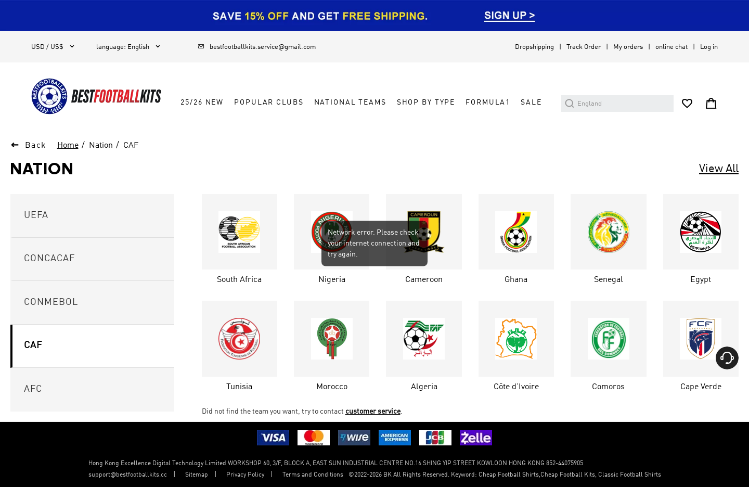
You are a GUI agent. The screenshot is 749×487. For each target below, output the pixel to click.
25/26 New (202, 102)
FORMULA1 (488, 102)
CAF (130, 146)
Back (36, 146)
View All (719, 169)
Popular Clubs (268, 102)
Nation (101, 146)
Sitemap (196, 475)
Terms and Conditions (312, 475)
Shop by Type (426, 102)
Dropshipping (534, 47)
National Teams (350, 102)
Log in (709, 47)
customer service (373, 411)
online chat (671, 47)
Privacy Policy (245, 475)
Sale (531, 102)
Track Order (583, 47)
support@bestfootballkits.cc (127, 475)
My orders (628, 47)
